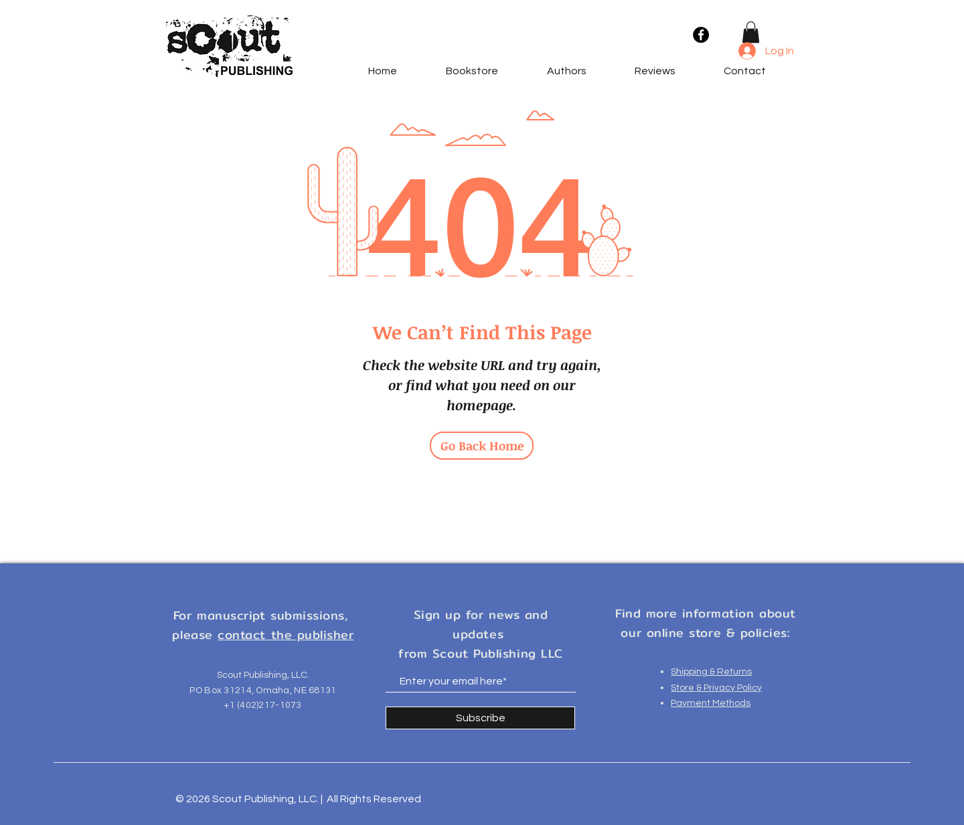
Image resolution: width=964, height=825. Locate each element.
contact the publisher (285, 634)
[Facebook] (701, 35)
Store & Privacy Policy (716, 688)
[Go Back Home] (482, 446)
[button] (751, 32)
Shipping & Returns (711, 671)
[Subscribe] (480, 718)
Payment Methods (710, 703)
